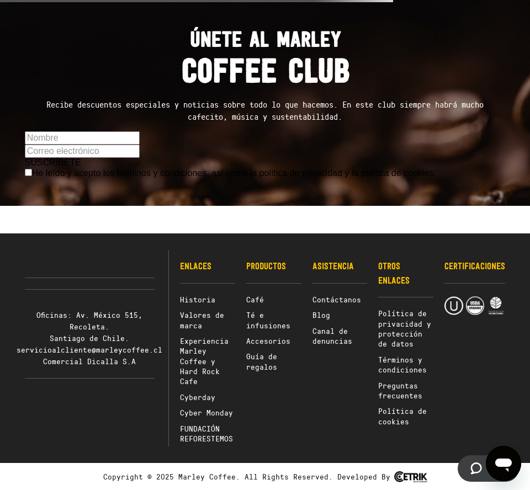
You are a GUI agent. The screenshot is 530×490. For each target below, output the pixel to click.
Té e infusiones (268, 320)
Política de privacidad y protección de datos (404, 328)
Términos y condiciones (402, 364)
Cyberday (197, 397)
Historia (197, 299)
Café (255, 299)
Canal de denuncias (332, 336)
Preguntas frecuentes (400, 390)
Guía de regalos (261, 361)
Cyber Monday (206, 412)
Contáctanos (336, 299)
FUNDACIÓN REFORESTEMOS (206, 433)
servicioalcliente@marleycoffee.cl (89, 349)
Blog (321, 315)
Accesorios (268, 340)
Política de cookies (402, 416)
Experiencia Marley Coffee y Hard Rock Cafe (204, 361)
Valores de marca (202, 320)
